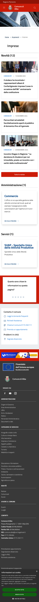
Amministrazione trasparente (11, 568)
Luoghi (3, 510)
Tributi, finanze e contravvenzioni (12, 469)
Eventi (3, 507)
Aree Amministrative (8, 407)
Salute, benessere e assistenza (11, 474)
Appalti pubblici (6, 444)
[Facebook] (5, 393)
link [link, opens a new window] (2, 585)
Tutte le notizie (19, 174)
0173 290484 (9, 535)
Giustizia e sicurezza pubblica (11, 466)
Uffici (3, 410)
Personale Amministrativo (10, 418)
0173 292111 (18, 538)
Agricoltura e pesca (7, 480)
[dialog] (19, 585)
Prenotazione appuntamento (11, 549)
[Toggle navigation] (4, 7)
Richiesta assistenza (8, 557)
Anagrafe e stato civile (9, 432)
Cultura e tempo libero (9, 435)
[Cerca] (35, 8)
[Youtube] (10, 393)
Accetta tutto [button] (19, 590)
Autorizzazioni (6, 477)
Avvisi (3, 497)
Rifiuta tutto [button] (19, 594)
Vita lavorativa (6, 438)
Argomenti (15, 37)
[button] (19, 599)
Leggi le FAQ (5, 554)
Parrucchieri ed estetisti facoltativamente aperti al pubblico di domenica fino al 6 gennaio (19, 123)
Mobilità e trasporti (7, 452)
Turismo (4, 449)
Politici (3, 416)
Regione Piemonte (9, 2)
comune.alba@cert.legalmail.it (15, 532)
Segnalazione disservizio (9, 551)
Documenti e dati (7, 421)
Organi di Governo (7, 404)
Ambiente (4, 472)
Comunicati (8, 76)
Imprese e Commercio (8, 441)
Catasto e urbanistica (8, 446)
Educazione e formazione (9, 463)
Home (7, 37)
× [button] (36, 571)
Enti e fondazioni (7, 413)
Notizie (3, 491)
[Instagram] (15, 393)
